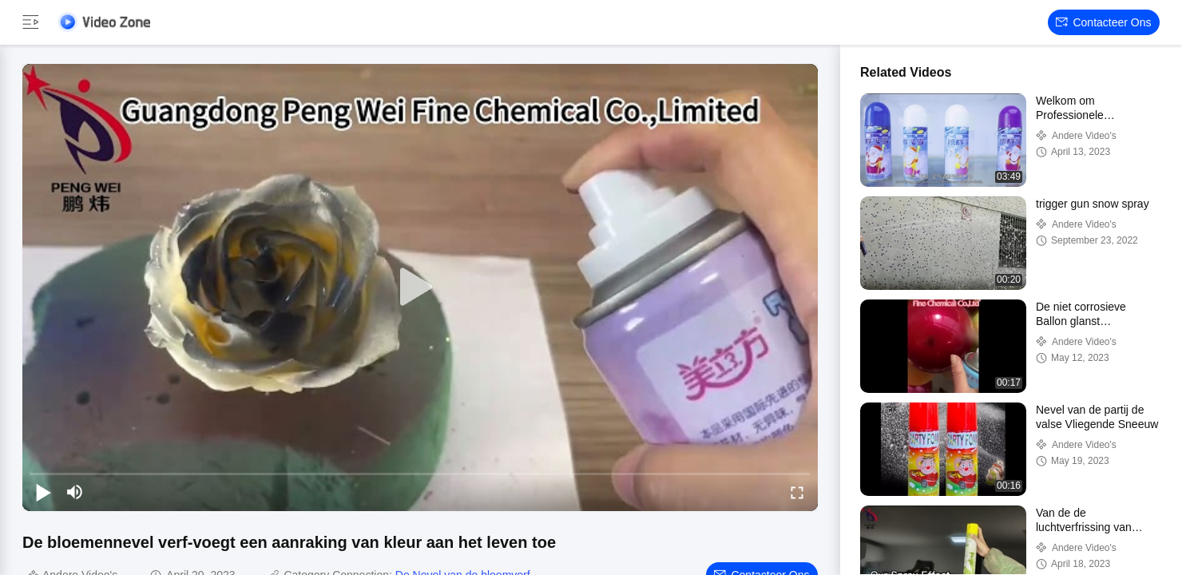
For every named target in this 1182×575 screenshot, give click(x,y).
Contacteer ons (1103, 22)
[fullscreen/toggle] (797, 492)
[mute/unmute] (75, 492)
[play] (420, 287)
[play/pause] (43, 492)
